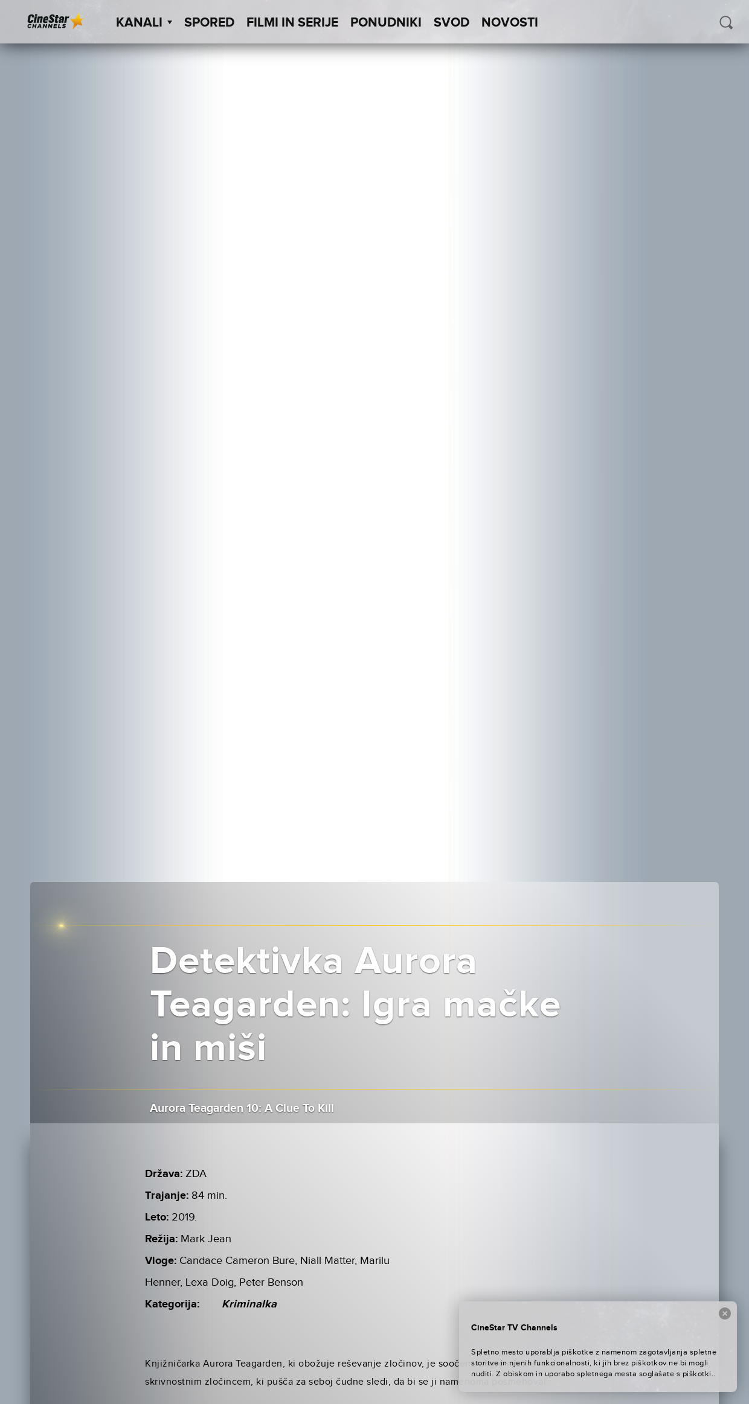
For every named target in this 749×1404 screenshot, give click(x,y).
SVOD (451, 23)
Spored (209, 23)
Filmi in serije (292, 23)
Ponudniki (386, 23)
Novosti (509, 23)
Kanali (144, 23)
